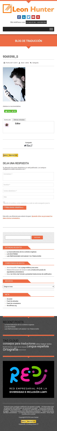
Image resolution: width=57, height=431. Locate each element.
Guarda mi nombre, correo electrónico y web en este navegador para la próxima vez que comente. (27, 203)
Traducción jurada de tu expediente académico (25, 411)
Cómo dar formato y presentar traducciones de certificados (32, 274)
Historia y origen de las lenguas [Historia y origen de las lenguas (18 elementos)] (17, 347)
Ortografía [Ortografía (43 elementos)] (10, 349)
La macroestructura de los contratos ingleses (21, 252)
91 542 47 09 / (31, 22)
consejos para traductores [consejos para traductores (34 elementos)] (19, 343)
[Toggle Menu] (51, 29)
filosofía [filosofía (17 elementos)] (5, 347)
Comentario (8, 174)
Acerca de (7, 120)
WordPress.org (12, 305)
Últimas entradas (19, 120)
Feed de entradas (12, 301)
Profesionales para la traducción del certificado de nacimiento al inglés (29, 407)
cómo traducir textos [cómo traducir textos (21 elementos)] (43, 344)
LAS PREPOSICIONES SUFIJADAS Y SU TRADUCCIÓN (24, 256)
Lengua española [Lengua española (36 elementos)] (38, 346)
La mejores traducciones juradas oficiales (32, 412)
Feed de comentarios (14, 303)
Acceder (9, 299)
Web (5, 197)
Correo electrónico (10, 191)
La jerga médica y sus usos (29, 267)
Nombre (7, 185)
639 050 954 (41, 22)
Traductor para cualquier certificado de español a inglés (22, 407)
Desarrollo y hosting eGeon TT (28, 424)
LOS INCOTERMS (12, 254)
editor (17, 123)
